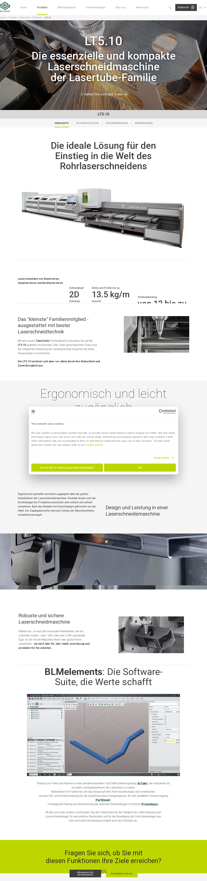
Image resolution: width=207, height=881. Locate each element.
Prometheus (150, 804)
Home (3, 17)
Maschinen (25, 17)
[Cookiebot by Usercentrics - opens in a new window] (161, 411)
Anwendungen (144, 123)
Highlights (62, 123)
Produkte (13, 17)
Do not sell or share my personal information (67, 467)
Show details (161, 457)
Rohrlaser (37, 17)
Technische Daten (87, 123)
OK (140, 467)
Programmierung (117, 123)
